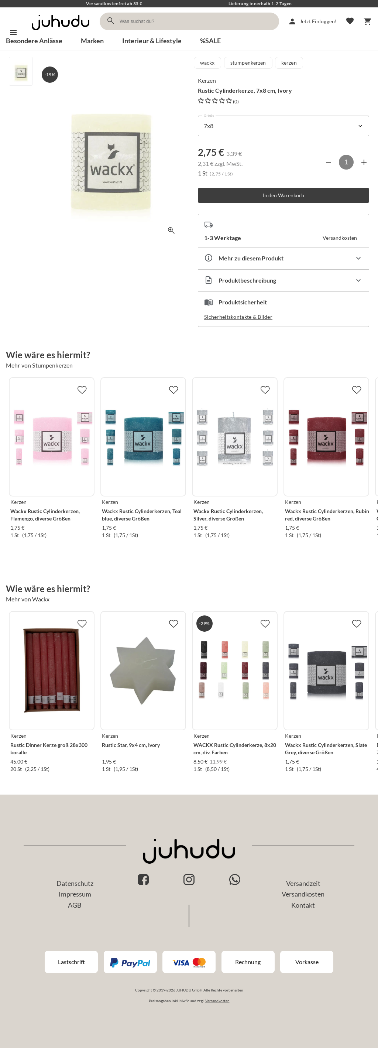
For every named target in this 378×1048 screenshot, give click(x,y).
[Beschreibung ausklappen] (283, 280)
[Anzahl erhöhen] (364, 162)
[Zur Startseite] (60, 32)
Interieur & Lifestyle (152, 41)
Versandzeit (303, 883)
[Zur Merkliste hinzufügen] (82, 390)
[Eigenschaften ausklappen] (283, 258)
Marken (92, 41)
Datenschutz (74, 883)
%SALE (210, 41)
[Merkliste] (350, 21)
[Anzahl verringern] (328, 162)
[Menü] (13, 32)
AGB (75, 905)
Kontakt (303, 905)
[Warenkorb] (367, 21)
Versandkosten (303, 894)
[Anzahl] (346, 162)
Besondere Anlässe (34, 41)
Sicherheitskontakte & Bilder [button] (238, 317)
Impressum (75, 894)
